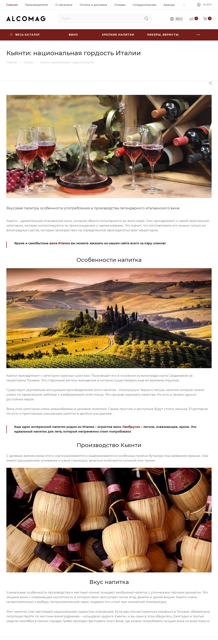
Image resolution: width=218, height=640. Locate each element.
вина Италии (59, 243)
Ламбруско (131, 427)
